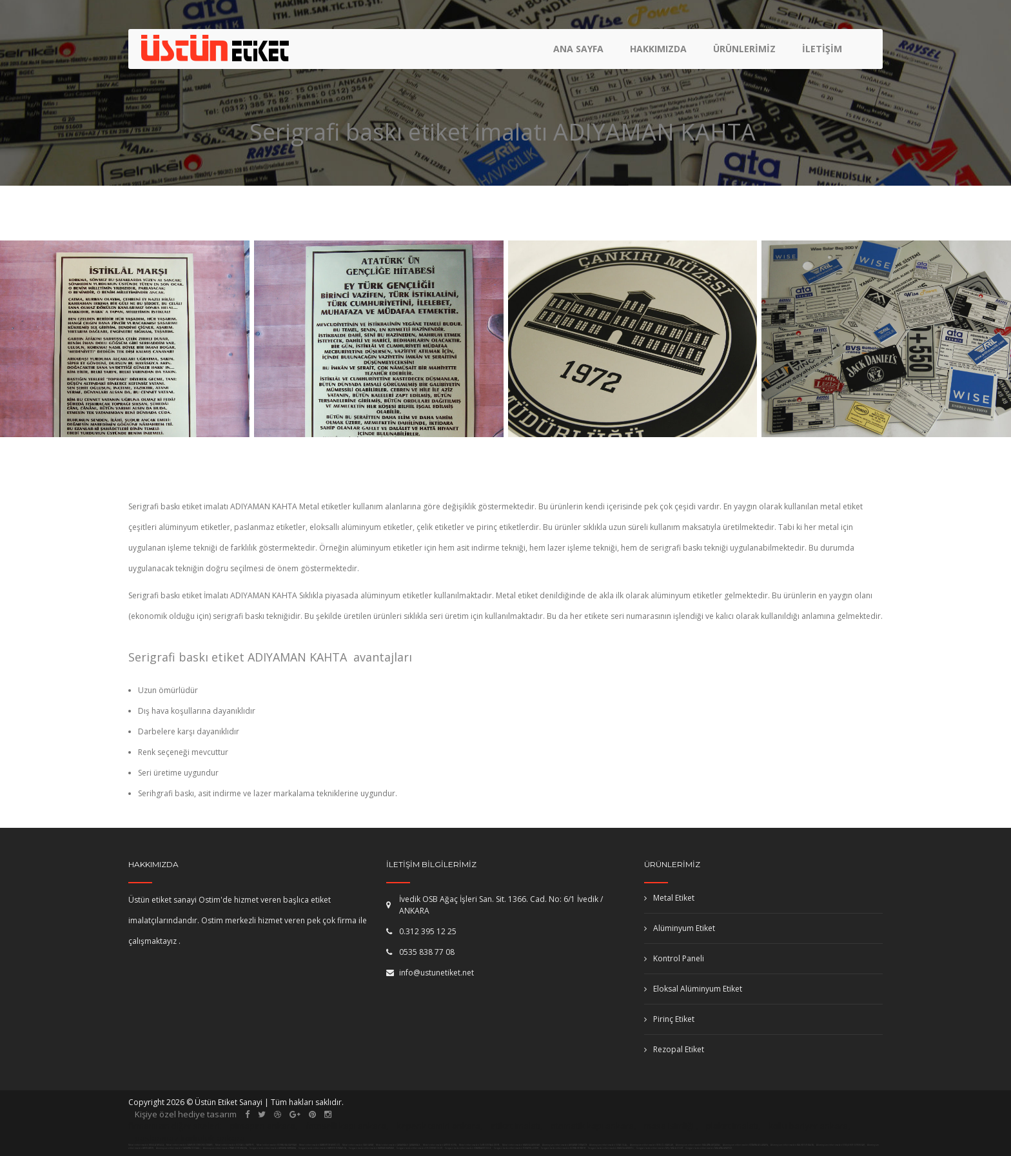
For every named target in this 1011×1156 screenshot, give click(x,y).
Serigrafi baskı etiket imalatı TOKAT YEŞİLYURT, (516, 1148)
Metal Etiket (669, 897)
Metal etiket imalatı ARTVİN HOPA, (440, 1145)
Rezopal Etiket (674, 1049)
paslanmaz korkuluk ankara (190, 1138)
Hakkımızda (658, 49)
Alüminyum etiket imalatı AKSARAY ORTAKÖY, (565, 1145)
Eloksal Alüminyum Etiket (693, 988)
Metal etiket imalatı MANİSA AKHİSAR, (521, 1145)
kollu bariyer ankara (808, 1126)
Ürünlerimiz (744, 49)
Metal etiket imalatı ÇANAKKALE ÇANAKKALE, (398, 1145)
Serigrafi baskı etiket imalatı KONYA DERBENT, (563, 1148)
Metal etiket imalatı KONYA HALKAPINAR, (277, 1145)
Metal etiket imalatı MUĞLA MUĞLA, (146, 1145)
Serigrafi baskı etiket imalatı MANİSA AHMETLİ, (611, 1148)
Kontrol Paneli (674, 958)
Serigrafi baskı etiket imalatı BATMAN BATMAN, (372, 1148)
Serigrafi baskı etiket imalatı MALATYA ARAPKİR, (708, 1148)
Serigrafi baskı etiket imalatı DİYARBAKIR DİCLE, (468, 1148)
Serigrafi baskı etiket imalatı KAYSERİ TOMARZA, (323, 1148)
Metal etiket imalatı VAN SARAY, (358, 1145)
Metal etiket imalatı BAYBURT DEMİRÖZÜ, (319, 1145)
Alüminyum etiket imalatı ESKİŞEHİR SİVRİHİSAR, (841, 1145)
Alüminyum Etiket (679, 928)
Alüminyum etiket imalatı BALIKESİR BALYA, (793, 1145)
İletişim (822, 49)
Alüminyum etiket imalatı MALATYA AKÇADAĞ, (698, 1145)
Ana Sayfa (578, 49)
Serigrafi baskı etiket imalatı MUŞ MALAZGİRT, (659, 1148)
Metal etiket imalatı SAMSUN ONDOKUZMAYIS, (189, 1145)
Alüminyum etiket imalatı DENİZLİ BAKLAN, (652, 1145)
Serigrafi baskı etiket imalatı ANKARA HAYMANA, (273, 1148)
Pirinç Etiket (669, 1019)
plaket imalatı (732, 1126)
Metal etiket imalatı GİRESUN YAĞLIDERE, (479, 1145)
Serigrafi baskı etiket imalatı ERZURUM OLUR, (420, 1148)
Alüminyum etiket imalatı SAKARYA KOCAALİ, (179, 1148)
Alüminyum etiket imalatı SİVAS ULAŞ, (609, 1145)
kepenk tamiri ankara (438, 1126)
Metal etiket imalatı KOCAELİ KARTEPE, (235, 1145)
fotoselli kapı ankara (346, 1126)
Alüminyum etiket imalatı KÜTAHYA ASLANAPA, (746, 1145)
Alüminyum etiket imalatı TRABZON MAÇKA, (225, 1148)
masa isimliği (669, 1126)
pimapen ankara (262, 1126)
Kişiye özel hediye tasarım (186, 1114)
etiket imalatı (515, 1126)
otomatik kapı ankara (592, 1126)
